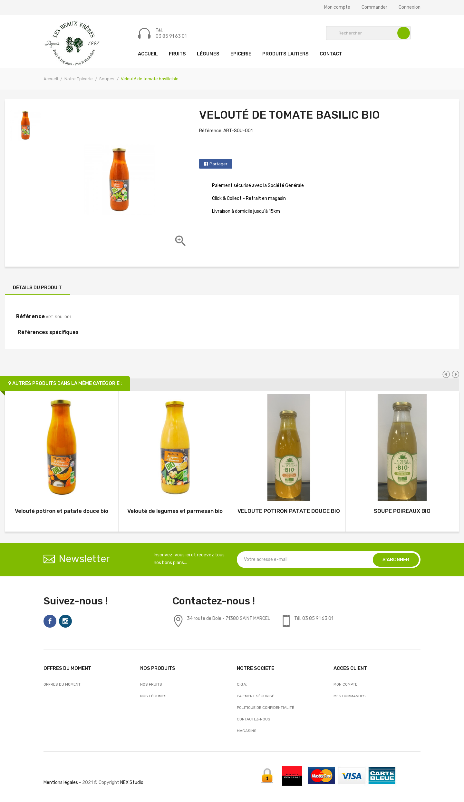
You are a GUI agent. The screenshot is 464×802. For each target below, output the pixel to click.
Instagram (65, 621)
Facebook (50, 621)
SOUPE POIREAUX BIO (402, 511)
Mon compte (337, 7)
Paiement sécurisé (255, 696)
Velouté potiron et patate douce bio (61, 511)
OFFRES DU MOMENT (62, 684)
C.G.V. (242, 684)
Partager (218, 163)
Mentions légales (61, 782)
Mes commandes (350, 696)
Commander (374, 7)
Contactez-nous (253, 719)
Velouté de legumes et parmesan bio (175, 511)
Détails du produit (37, 287)
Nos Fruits (151, 684)
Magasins (246, 731)
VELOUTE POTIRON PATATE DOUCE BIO (288, 511)
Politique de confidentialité (265, 707)
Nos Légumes (153, 696)
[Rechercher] (368, 33)
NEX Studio (131, 782)
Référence (30, 316)
